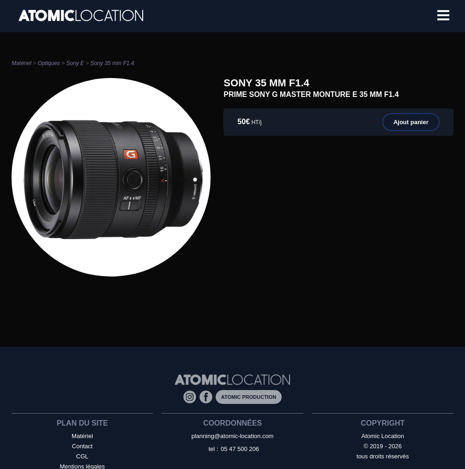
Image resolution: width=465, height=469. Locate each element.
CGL (82, 456)
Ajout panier (411, 122)
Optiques (49, 63)
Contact (82, 446)
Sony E (75, 63)
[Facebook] (207, 396)
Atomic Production (248, 397)
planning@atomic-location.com (233, 436)
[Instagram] (191, 396)
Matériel (21, 63)
